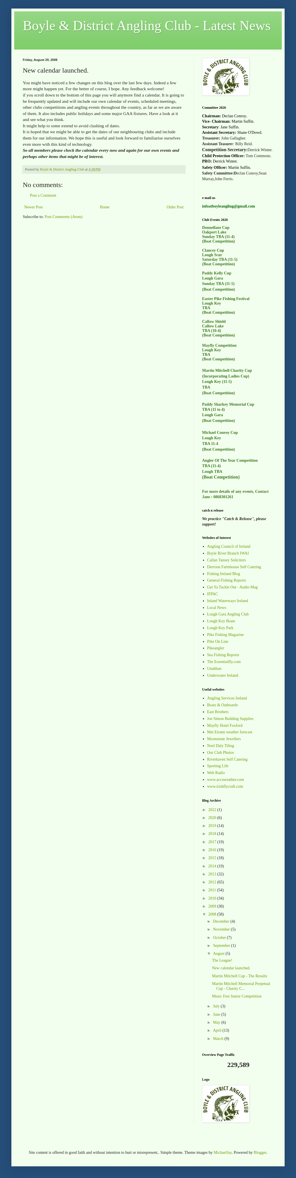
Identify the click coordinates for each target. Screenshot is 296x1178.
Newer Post (33, 207)
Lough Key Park (220, 628)
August (219, 953)
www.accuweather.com (225, 779)
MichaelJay (223, 1152)
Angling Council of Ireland (228, 546)
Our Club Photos (220, 752)
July (217, 1006)
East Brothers (218, 712)
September (222, 945)
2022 (212, 810)
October (220, 937)
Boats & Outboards (222, 705)
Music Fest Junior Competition (237, 996)
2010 (212, 898)
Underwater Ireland (222, 675)
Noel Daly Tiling (220, 746)
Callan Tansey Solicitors (226, 560)
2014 (212, 866)
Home (105, 207)
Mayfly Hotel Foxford (224, 725)
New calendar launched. (231, 968)
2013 (212, 874)
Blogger (260, 1152)
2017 (212, 842)
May (217, 1022)
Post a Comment (43, 195)
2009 (212, 906)
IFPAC (212, 594)
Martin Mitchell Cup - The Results (239, 976)
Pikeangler (215, 648)
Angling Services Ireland (227, 698)
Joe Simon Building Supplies (230, 719)
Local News (216, 608)
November (222, 929)
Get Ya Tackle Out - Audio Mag (232, 587)
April (217, 1030)
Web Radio (216, 773)
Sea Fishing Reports (223, 655)
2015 (212, 858)
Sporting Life (218, 766)
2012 (212, 882)
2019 (212, 826)
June (217, 1014)
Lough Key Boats (221, 621)
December (221, 921)
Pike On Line (218, 641)
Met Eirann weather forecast (229, 732)
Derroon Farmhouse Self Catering (234, 567)
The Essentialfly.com (224, 662)
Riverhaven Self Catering (227, 759)
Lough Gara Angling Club (228, 614)
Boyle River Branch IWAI (228, 553)
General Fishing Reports (226, 580)
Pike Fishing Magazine (225, 635)
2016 (212, 850)
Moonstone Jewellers (224, 739)
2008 (212, 914)
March (218, 1039)
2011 (212, 890)
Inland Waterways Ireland (227, 601)
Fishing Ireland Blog (223, 574)
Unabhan (214, 668)
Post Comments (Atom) (64, 217)
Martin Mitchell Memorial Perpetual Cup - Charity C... (241, 986)
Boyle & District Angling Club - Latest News (147, 25)
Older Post (175, 207)
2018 (212, 834)
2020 (212, 818)
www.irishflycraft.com (225, 786)
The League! (222, 960)
